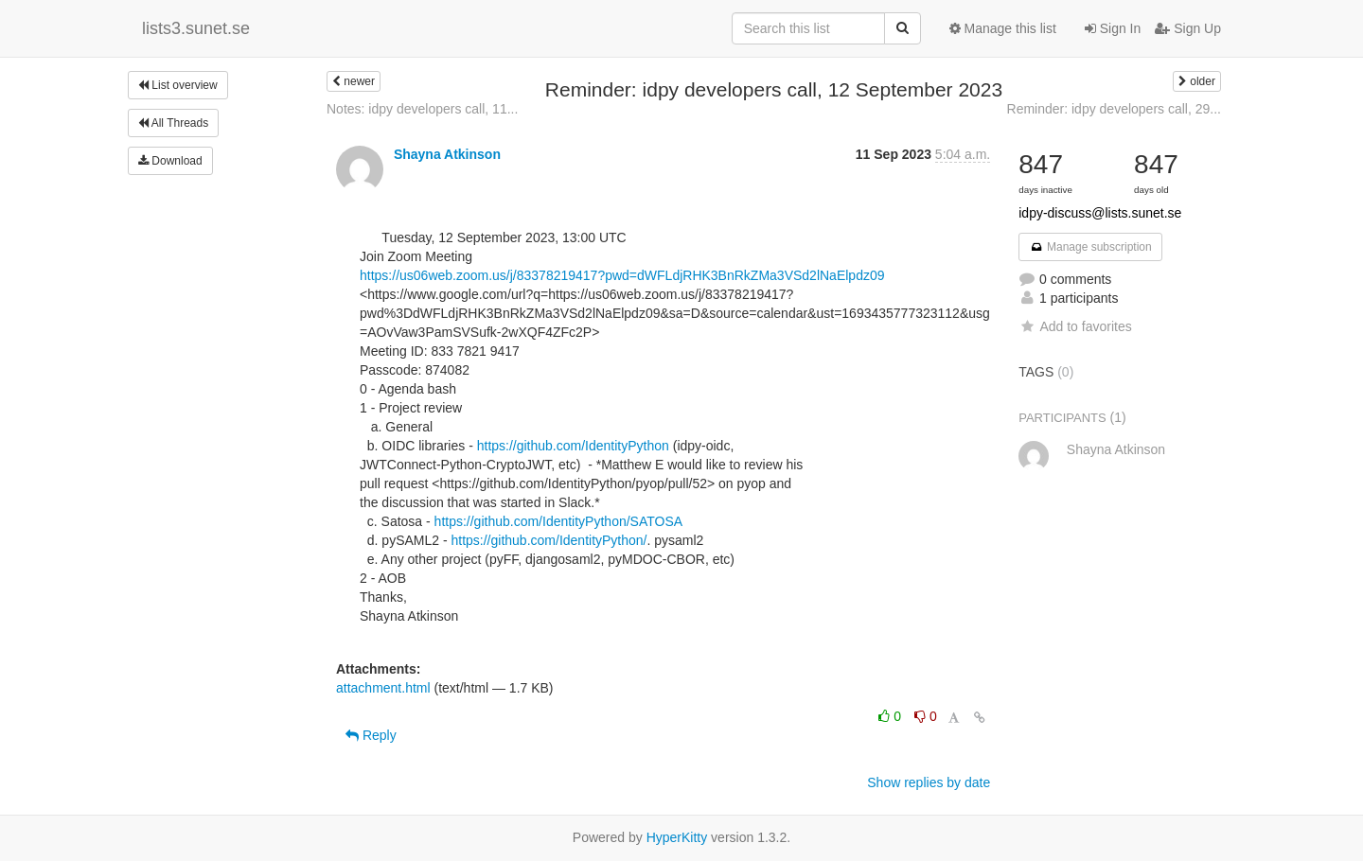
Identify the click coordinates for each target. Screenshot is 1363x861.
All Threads (173, 123)
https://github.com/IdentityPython (573, 445)
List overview (178, 85)
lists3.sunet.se (196, 28)
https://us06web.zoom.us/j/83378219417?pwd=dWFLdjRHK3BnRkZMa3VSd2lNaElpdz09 (622, 275)
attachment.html (383, 687)
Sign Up (1188, 28)
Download (170, 160)
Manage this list (1002, 28)
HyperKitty (677, 837)
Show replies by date (928, 782)
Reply (371, 735)
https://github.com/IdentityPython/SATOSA (558, 521)
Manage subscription (1090, 247)
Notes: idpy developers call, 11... (422, 108)
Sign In (1113, 28)
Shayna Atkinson (447, 154)
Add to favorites (1074, 326)
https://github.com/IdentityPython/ (548, 540)
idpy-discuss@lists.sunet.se (1099, 212)
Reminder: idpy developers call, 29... (1114, 108)
